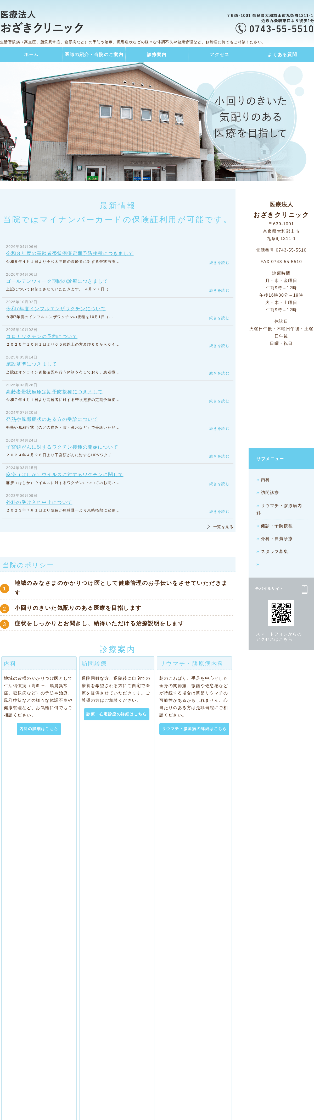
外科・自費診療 (277, 538)
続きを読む (219, 262)
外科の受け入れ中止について (39, 502)
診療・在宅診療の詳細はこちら (116, 714)
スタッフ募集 (274, 551)
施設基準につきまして (31, 364)
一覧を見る (223, 527)
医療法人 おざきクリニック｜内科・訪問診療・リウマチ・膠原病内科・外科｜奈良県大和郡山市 (52, 22)
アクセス (219, 54)
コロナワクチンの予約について (41, 336)
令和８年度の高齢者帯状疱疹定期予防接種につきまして (70, 253)
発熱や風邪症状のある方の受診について (52, 419)
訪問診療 (270, 492)
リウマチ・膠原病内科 (279, 509)
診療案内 (157, 54)
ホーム (31, 54)
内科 (265, 479)
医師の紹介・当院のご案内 (94, 54)
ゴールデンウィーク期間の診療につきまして (57, 281)
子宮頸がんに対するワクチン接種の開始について (62, 447)
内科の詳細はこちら (38, 729)
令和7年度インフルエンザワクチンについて (56, 308)
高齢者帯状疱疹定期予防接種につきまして (54, 391)
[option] (157, 121)
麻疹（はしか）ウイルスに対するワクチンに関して (65, 474)
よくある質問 (282, 54)
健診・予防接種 (277, 526)
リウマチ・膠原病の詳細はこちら (194, 729)
